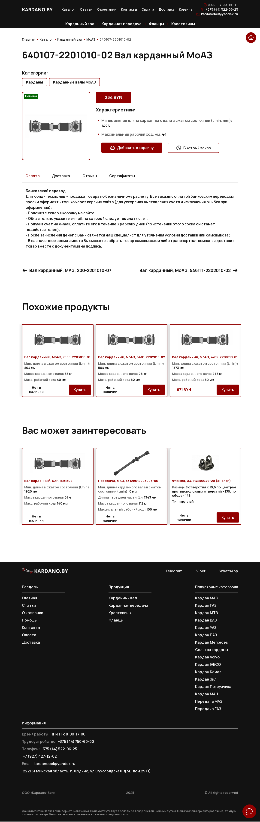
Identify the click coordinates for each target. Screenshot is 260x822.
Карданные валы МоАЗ (74, 82)
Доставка (166, 9)
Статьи (86, 9)
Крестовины (183, 23)
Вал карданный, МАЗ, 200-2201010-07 (68, 270)
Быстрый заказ (193, 147)
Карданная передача (122, 23)
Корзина (185, 9)
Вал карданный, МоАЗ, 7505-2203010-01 (57, 358)
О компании (106, 9)
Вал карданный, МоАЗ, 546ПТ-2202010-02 (186, 270)
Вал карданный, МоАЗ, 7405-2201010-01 (205, 358)
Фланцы (156, 23)
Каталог (68, 9)
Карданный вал (79, 23)
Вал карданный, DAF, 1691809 (48, 481)
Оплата (148, 9)
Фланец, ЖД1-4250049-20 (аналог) (201, 481)
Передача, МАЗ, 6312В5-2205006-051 (128, 481)
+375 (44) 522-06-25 (222, 9)
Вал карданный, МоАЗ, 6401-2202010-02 (131, 358)
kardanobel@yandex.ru (219, 14)
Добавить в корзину (132, 147)
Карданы (34, 82)
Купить (80, 390)
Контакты (129, 9)
